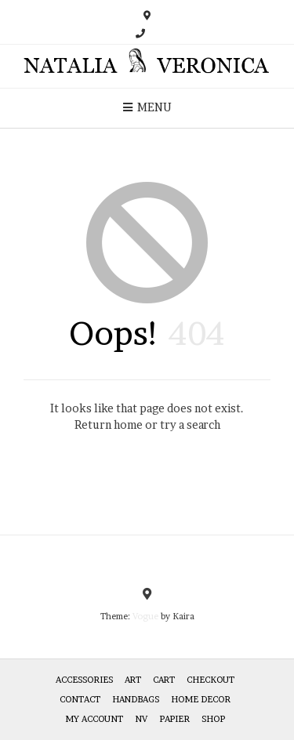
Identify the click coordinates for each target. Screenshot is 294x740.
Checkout (210, 679)
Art (133, 679)
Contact (80, 699)
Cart (164, 679)
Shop (213, 718)
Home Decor (200, 699)
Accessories (84, 679)
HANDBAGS (135, 699)
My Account (94, 718)
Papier (174, 718)
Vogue (145, 616)
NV (141, 718)
